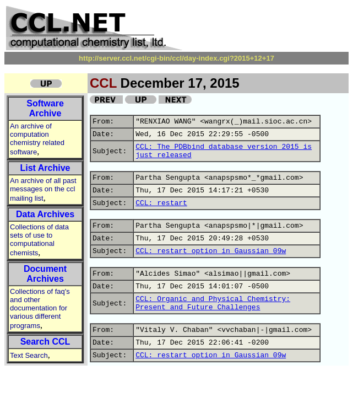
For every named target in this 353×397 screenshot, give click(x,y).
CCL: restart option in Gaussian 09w (210, 251)
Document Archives (45, 273)
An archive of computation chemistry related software (37, 139)
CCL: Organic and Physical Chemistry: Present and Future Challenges (212, 303)
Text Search (29, 355)
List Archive (45, 168)
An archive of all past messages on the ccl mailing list (43, 189)
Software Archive (45, 108)
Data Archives (45, 214)
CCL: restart (161, 203)
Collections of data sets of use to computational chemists (39, 240)
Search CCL (45, 341)
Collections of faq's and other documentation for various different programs (40, 308)
